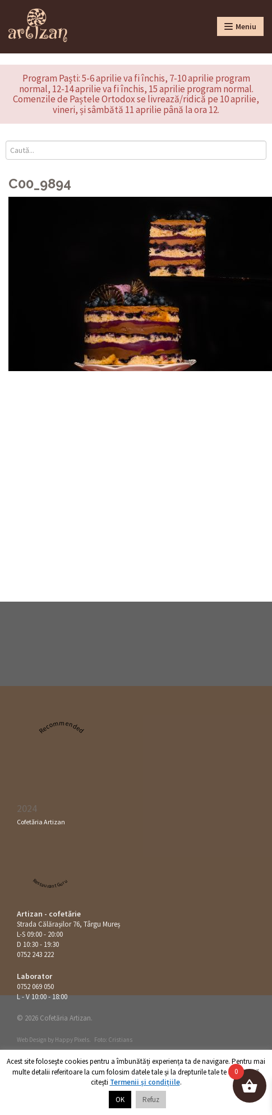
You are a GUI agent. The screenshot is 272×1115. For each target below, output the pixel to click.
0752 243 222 (35, 954)
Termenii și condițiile (145, 1082)
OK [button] (120, 1099)
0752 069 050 (35, 986)
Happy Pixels (72, 1040)
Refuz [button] (150, 1099)
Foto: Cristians (113, 1040)
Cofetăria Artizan (41, 822)
